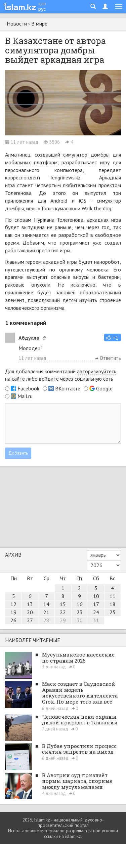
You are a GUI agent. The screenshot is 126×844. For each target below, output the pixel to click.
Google (104, 388)
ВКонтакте (67, 388)
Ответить (108, 358)
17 (96, 604)
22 (63, 612)
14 (46, 604)
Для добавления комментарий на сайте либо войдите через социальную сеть (60, 375)
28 (46, 620)
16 (80, 604)
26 (13, 620)
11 (113, 596)
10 (96, 596)
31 (96, 620)
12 (13, 604)
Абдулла (28, 337)
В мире (39, 23)
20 (30, 612)
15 (63, 604)
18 (113, 604)
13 (30, 604)
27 (30, 620)
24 (96, 612)
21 (46, 612)
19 (13, 612)
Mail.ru (25, 396)
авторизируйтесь (96, 371)
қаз (42, 3)
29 (63, 620)
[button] (112, 337)
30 (80, 620)
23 (80, 612)
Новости (17, 23)
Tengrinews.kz (65, 177)
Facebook (28, 388)
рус (42, 8)
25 (113, 612)
